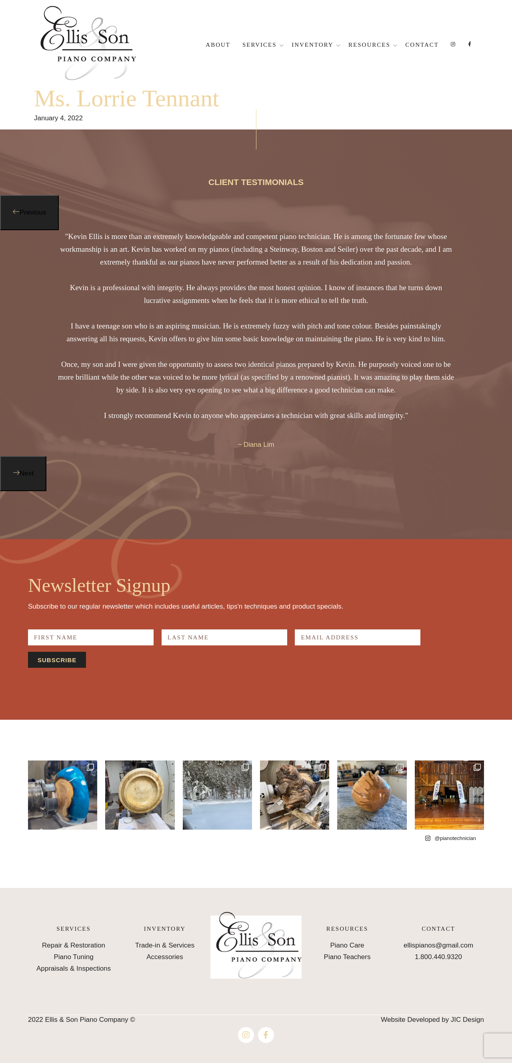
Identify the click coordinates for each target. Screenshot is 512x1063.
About (218, 45)
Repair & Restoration (73, 945)
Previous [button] (33, 212)
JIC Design (467, 1019)
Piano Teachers (347, 957)
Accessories (164, 957)
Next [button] (27, 473)
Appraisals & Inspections (73, 968)
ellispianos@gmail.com (438, 945)
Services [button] (259, 45)
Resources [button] (369, 45)
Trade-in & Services (165, 945)
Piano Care (347, 945)
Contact (422, 45)
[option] (256, 343)
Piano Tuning (73, 957)
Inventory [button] (312, 45)
